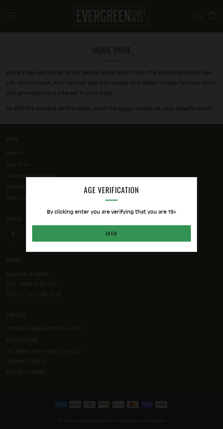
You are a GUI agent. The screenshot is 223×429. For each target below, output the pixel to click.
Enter (111, 233)
